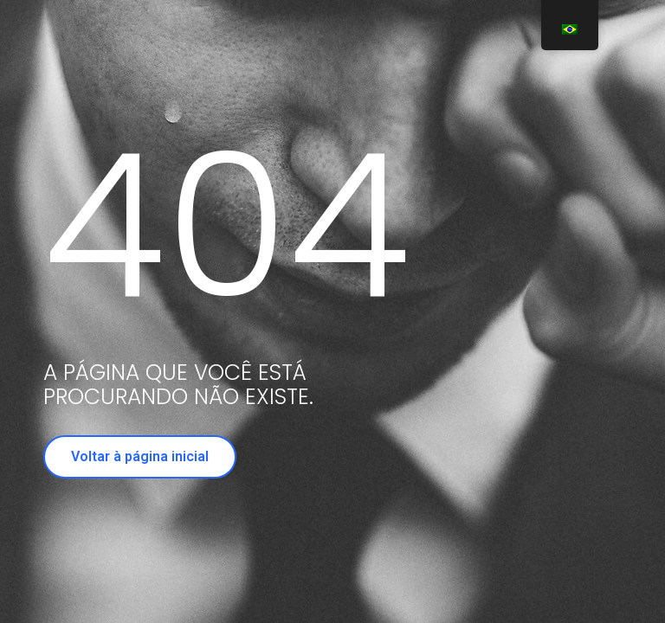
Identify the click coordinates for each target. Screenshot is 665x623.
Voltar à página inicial (140, 456)
